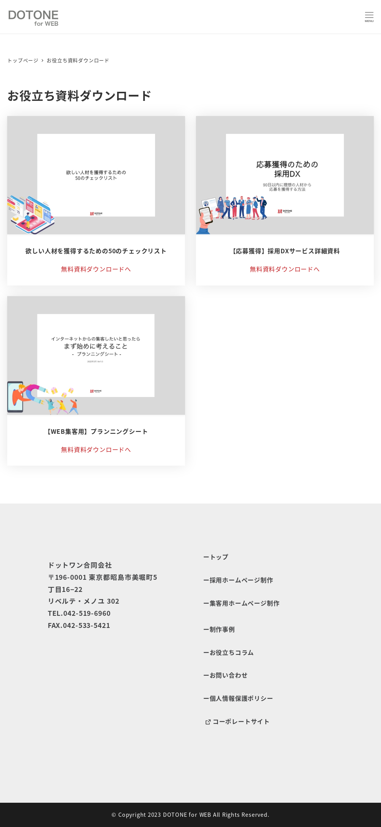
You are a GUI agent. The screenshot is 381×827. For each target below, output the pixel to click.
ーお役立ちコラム (228, 652)
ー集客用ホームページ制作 (241, 602)
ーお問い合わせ (225, 674)
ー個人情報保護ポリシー (238, 698)
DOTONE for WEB (187, 814)
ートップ (216, 556)
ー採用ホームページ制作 (238, 579)
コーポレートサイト (236, 722)
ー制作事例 (219, 629)
